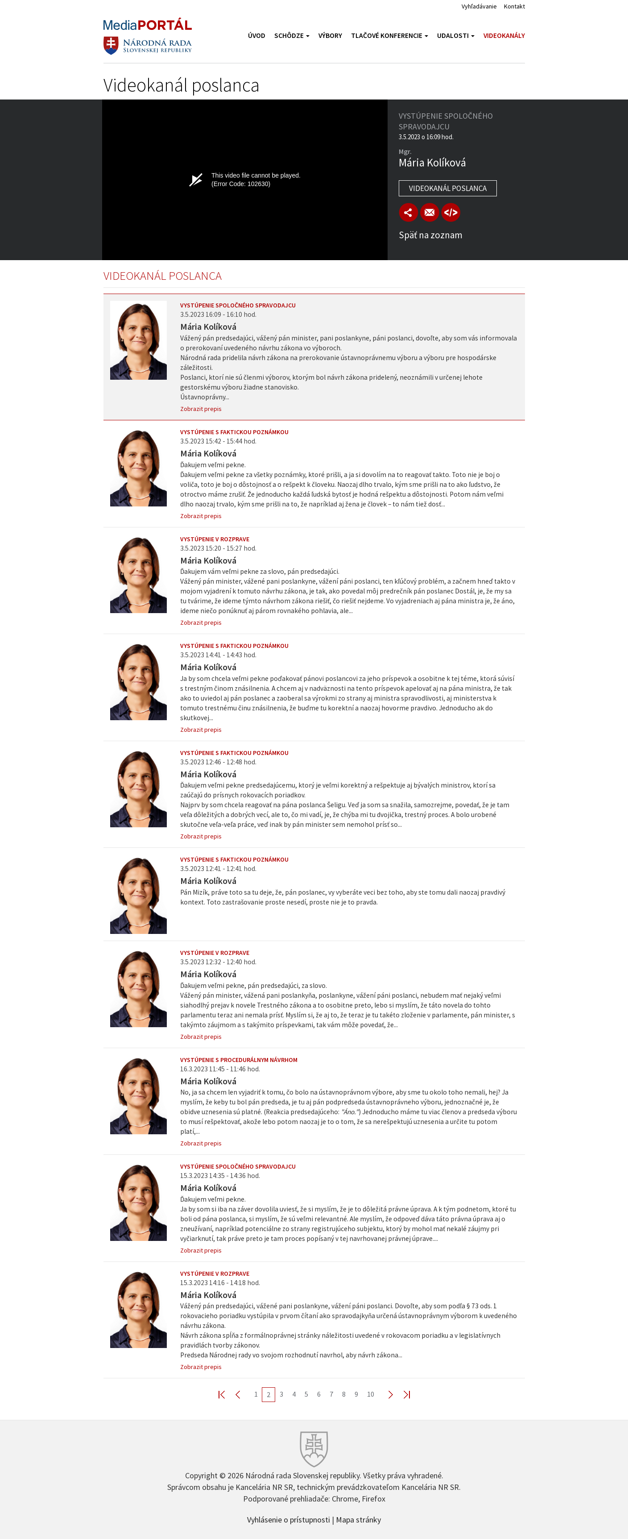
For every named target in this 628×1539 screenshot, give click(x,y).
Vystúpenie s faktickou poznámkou (234, 432)
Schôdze (292, 35)
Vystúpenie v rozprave (214, 539)
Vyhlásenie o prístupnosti (288, 1518)
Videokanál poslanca (448, 188)
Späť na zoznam (431, 235)
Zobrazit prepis (201, 409)
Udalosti (456, 35)
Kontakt (514, 6)
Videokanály (504, 35)
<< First (227, 1394)
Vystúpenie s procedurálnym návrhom (238, 1060)
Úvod (256, 35)
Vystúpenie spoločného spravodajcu (238, 305)
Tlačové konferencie (389, 35)
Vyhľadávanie (479, 6)
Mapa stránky (358, 1518)
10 (370, 1394)
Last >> (401, 1394)
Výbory (330, 35)
